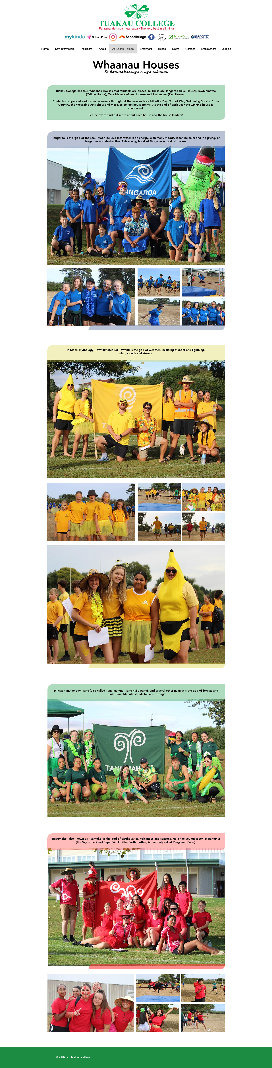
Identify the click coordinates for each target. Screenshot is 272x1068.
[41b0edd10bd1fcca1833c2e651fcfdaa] (151, 37)
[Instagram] (113, 37)
